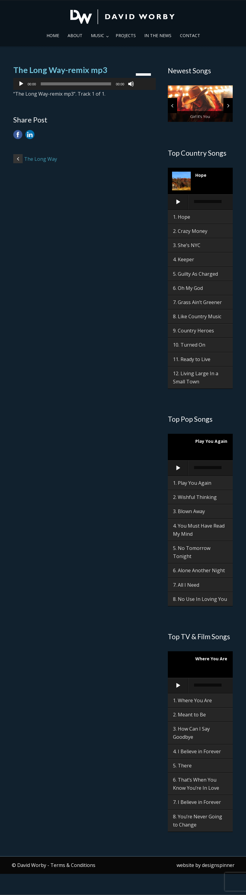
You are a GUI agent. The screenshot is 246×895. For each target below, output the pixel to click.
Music (97, 35)
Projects (126, 35)
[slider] (76, 83)
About (75, 35)
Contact (190, 35)
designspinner (218, 865)
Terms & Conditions (72, 865)
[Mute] (131, 84)
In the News (157, 35)
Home (52, 35)
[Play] (21, 84)
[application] (84, 84)
